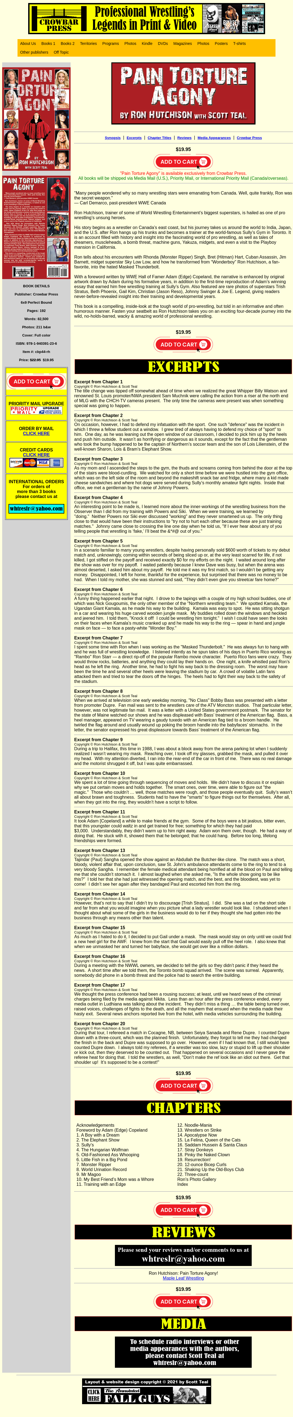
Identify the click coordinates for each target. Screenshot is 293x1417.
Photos (130, 43)
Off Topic (61, 52)
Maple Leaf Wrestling (183, 1278)
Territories (88, 43)
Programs (110, 43)
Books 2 (68, 43)
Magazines (182, 43)
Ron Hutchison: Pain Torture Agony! (183, 1273)
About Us (28, 43)
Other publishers (34, 52)
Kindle (147, 43)
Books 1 (48, 43)
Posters (221, 43)
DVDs (163, 43)
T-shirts (239, 43)
